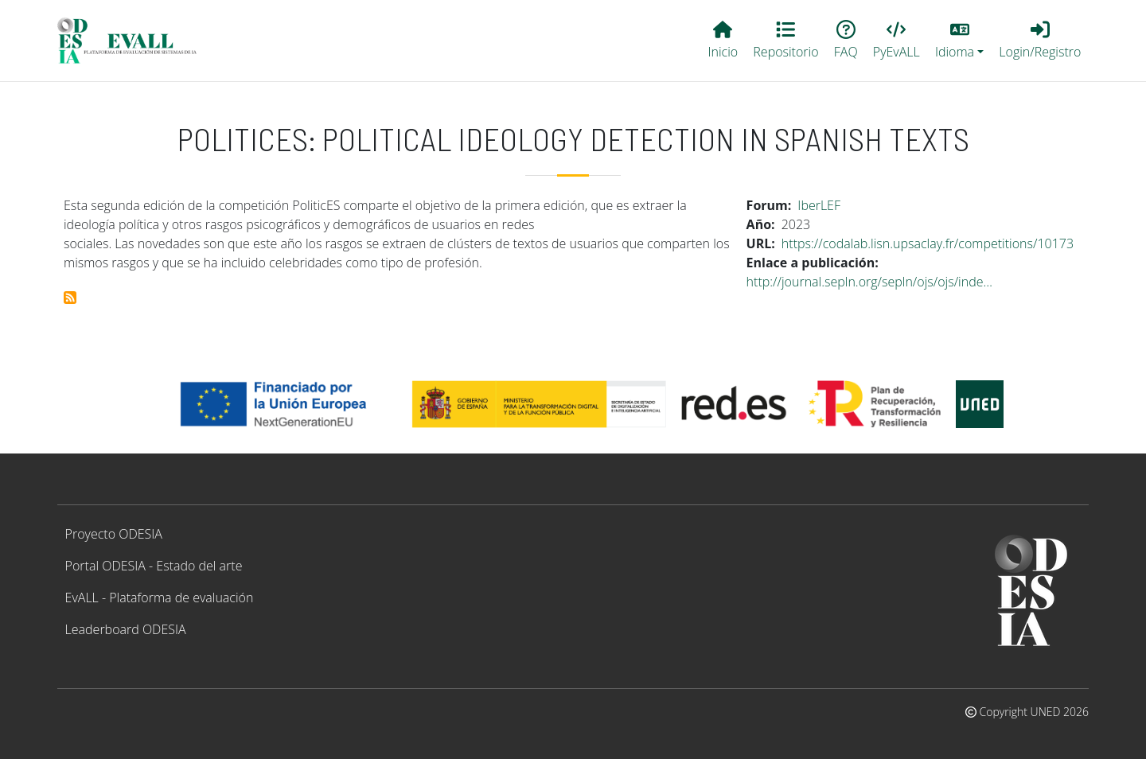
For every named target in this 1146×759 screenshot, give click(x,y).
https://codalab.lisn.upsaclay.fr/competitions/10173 (928, 243)
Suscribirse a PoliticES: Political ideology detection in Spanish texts (70, 297)
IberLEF (818, 205)
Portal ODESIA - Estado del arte (154, 565)
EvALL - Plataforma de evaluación (159, 597)
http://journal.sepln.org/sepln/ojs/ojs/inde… (869, 281)
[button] (959, 41)
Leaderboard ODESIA (125, 629)
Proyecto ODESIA (113, 534)
